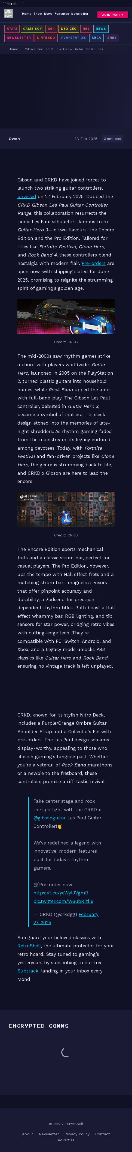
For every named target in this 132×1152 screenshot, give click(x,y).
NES (86, 28)
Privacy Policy (77, 1134)
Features (62, 13)
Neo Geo (69, 28)
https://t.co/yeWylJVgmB (60, 893)
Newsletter (79, 13)
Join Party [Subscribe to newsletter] (112, 15)
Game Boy (32, 28)
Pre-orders (94, 263)
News (48, 13)
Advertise (66, 1140)
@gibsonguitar (49, 817)
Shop (37, 13)
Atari (12, 28)
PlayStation (73, 37)
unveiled (26, 196)
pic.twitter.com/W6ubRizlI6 (63, 901)
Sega (96, 37)
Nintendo (46, 37)
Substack (27, 971)
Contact (102, 1134)
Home (26, 13)
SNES (112, 37)
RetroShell (29, 945)
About (27, 1134)
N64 (51, 28)
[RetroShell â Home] (8, 14)
